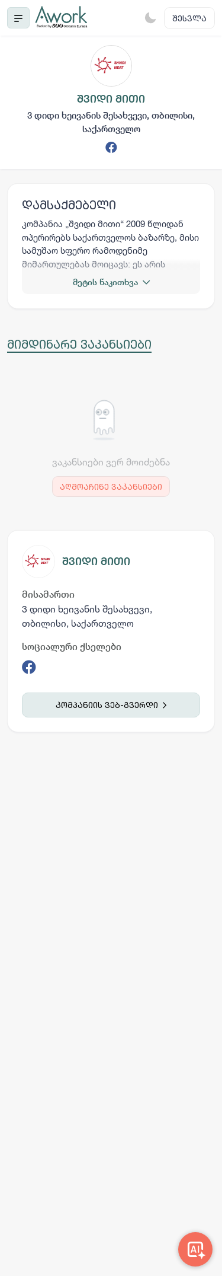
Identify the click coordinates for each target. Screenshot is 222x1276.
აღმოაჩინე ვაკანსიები (111, 486)
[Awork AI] (195, 1249)
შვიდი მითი (96, 561)
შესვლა (189, 18)
